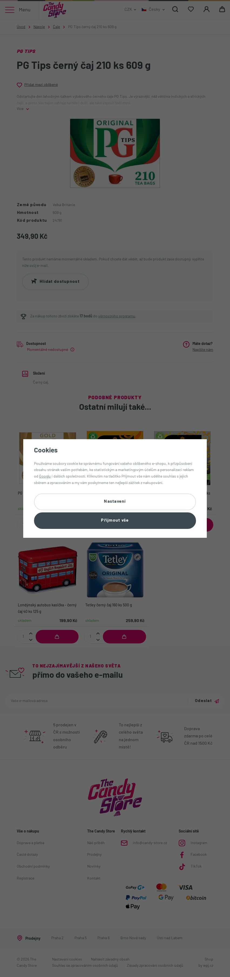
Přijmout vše (115, 521)
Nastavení (115, 501)
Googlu (45, 476)
